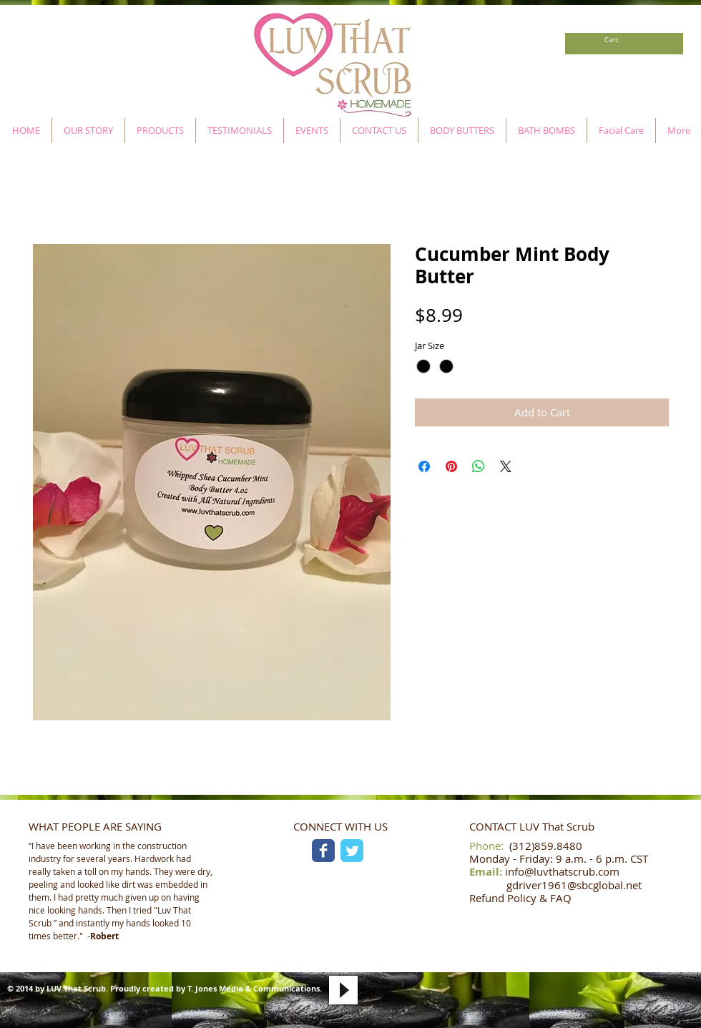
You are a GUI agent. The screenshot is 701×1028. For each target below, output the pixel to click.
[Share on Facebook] (424, 466)
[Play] (343, 990)
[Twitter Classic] (351, 850)
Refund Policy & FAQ (520, 898)
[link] (615, 40)
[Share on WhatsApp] (478, 466)
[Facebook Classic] (323, 850)
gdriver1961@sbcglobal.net (574, 885)
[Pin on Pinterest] (451, 466)
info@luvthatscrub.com (562, 871)
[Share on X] (505, 466)
